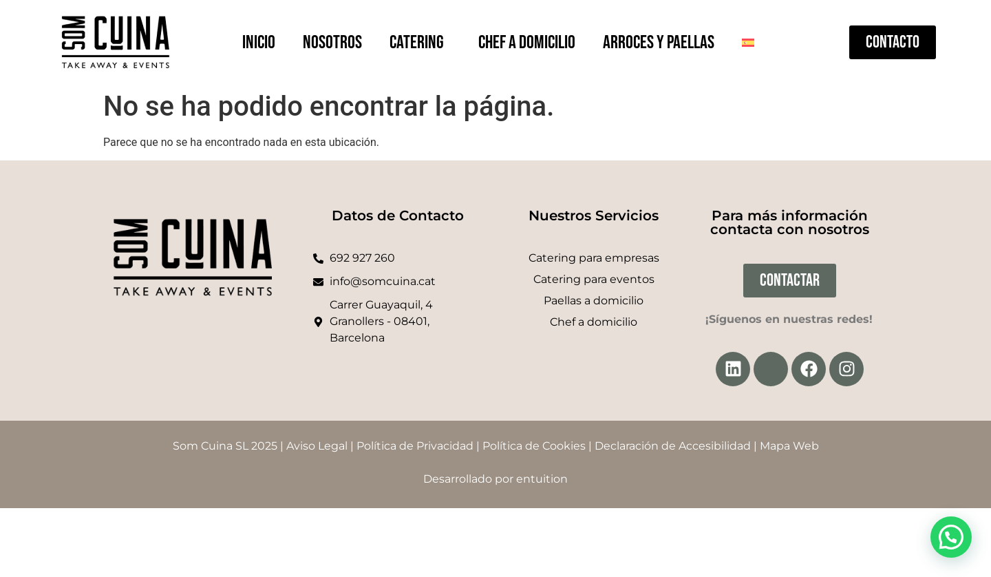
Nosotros (332, 43)
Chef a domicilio (526, 43)
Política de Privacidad (414, 445)
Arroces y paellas (658, 43)
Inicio (258, 43)
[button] (951, 537)
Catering (420, 43)
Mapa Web (789, 445)
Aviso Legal (317, 445)
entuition (542, 478)
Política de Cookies (534, 445)
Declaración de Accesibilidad (673, 445)
